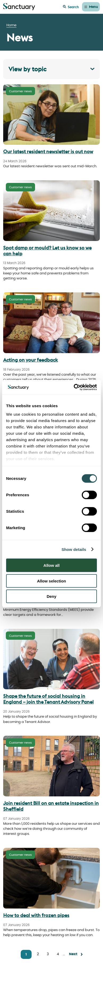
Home (11, 25)
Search (73, 7)
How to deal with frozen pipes (36, 915)
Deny (52, 596)
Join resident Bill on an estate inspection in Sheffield (51, 806)
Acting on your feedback (30, 360)
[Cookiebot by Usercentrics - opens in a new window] (74, 387)
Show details (74, 549)
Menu (93, 7)
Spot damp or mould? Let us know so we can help (47, 251)
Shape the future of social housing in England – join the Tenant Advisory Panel (48, 699)
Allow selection (51, 580)
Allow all (52, 565)
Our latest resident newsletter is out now (48, 151)
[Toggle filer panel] (51, 69)
